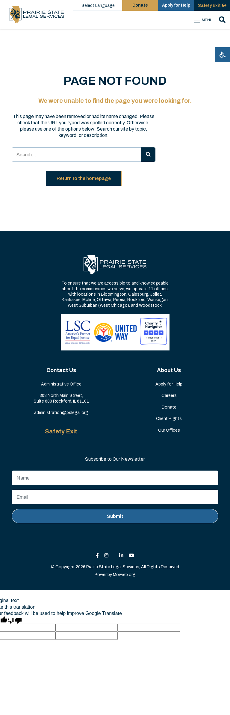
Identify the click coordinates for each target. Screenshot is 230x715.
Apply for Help (168, 384)
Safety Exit (61, 431)
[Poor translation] (14, 620)
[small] (97, 555)
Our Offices (169, 430)
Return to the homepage (84, 178)
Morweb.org (124, 574)
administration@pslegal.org (61, 412)
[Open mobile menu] (204, 20)
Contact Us (61, 370)
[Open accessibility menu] (222, 54)
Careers (169, 395)
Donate (169, 407)
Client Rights (169, 418)
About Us (169, 370)
